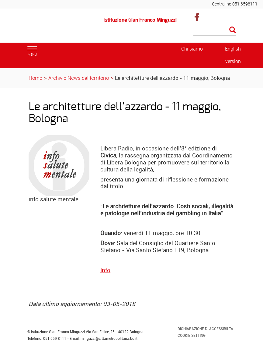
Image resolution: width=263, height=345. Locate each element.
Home (35, 77)
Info (105, 270)
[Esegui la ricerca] (232, 30)
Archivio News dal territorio (78, 77)
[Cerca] (214, 30)
